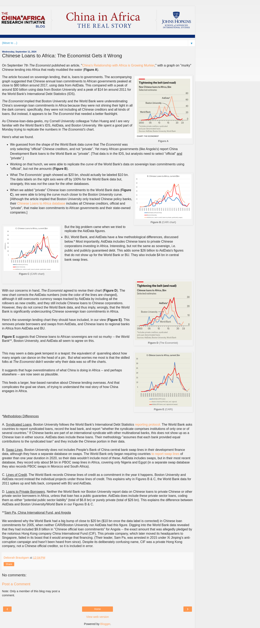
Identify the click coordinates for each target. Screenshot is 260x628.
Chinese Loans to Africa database (41, 203)
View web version (97, 616)
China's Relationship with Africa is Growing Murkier (118, 65)
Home (97, 609)
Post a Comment (16, 584)
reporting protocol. (148, 424)
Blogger (105, 624)
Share (9, 564)
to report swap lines (165, 454)
